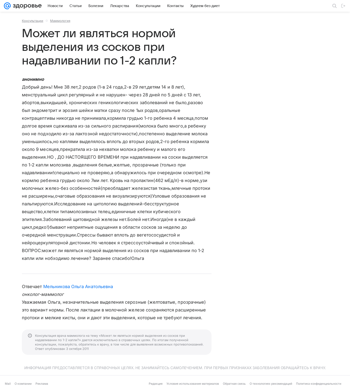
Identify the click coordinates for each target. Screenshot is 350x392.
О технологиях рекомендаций (271, 383)
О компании (23, 383)
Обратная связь (234, 383)
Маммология (60, 21)
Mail (8, 383)
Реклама (41, 383)
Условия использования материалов (192, 383)
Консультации (32, 21)
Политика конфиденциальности (318, 383)
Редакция (156, 383)
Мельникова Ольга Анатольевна (78, 286)
